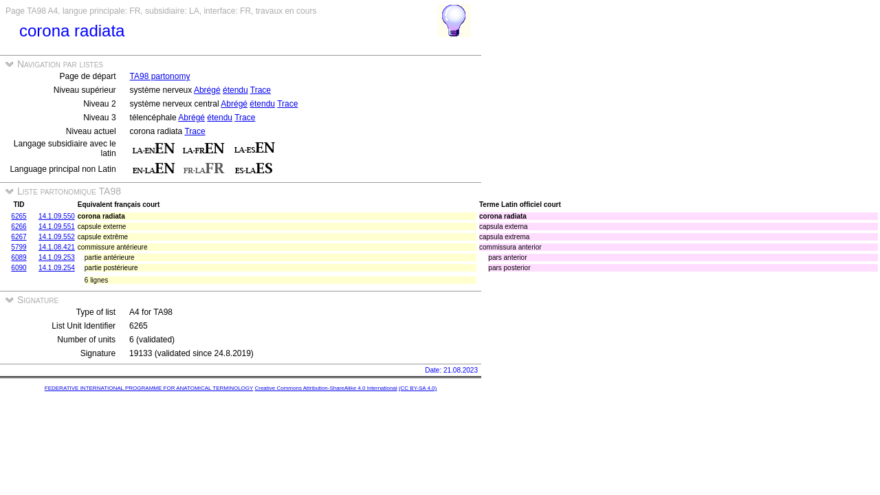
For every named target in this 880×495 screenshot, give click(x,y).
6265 (18, 216)
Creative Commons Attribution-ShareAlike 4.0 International (325, 388)
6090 (18, 268)
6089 (18, 257)
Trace (260, 90)
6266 (18, 226)
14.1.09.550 (56, 216)
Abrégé (207, 90)
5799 (18, 247)
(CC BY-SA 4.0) (418, 388)
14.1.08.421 (56, 247)
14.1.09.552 (56, 237)
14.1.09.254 (56, 268)
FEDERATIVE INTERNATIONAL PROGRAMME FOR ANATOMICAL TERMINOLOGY (149, 388)
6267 (18, 237)
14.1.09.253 (56, 257)
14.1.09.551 (56, 226)
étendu (235, 90)
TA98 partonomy (160, 76)
